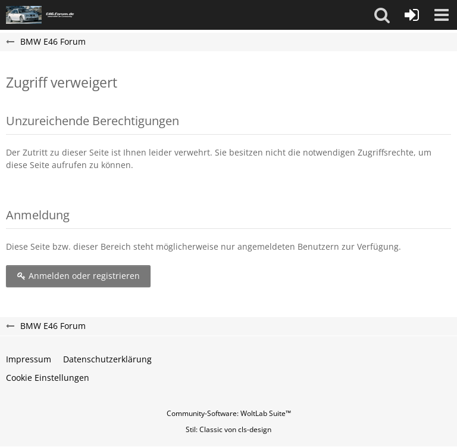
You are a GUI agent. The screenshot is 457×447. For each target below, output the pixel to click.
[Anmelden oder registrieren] (412, 15)
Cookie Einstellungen (47, 377)
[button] (382, 15)
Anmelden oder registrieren (78, 275)
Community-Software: (229, 413)
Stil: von (228, 429)
